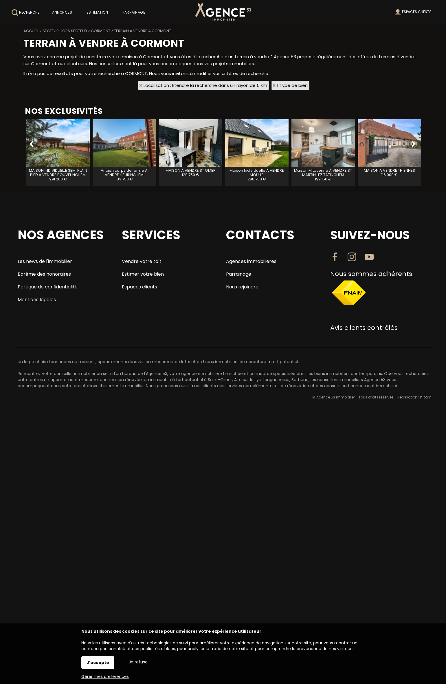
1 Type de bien (292, 85)
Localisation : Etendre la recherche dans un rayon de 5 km (205, 85)
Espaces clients (417, 11)
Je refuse (138, 662)
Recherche (25, 12)
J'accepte (98, 662)
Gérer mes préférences (105, 676)
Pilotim (426, 397)
